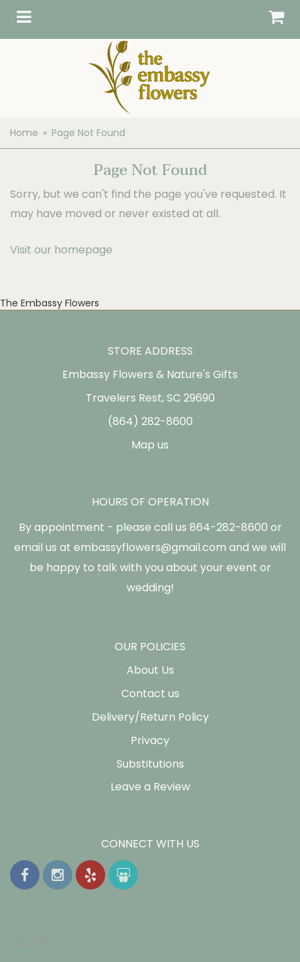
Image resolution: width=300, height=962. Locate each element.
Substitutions (150, 764)
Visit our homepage (61, 249)
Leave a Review (150, 786)
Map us (150, 445)
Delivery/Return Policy (150, 717)
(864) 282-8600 (150, 421)
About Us (150, 670)
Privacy (150, 740)
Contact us (150, 693)
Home (24, 132)
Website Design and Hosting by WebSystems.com (213, 935)
